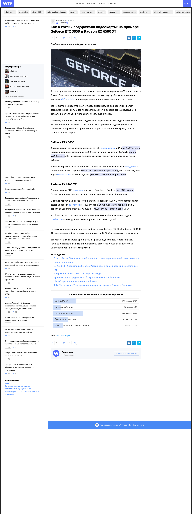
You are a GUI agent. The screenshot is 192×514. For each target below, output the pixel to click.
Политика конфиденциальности (18, 389)
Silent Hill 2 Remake (163, 12)
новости (80, 3)
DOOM (73, 12)
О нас (7, 383)
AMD (63, 99)
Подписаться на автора (126, 353)
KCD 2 (101, 12)
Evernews (67, 352)
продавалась (108, 148)
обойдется (74, 204)
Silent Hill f (37, 12)
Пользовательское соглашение (17, 386)
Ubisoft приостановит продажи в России (75, 281)
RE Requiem (23, 12)
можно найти (64, 174)
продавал (78, 190)
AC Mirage (145, 12)
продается (130, 166)
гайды (102, 3)
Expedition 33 (87, 12)
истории (91, 3)
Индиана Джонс (129, 12)
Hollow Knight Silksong (56, 12)
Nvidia (71, 99)
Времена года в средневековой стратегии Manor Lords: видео (87, 277)
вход (186, 3)
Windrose (10, 12)
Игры (67, 335)
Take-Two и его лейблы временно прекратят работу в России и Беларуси (93, 285)
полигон (112, 3)
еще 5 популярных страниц (14, 96)
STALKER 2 (114, 12)
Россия (59, 20)
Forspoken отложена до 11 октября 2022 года (77, 273)
